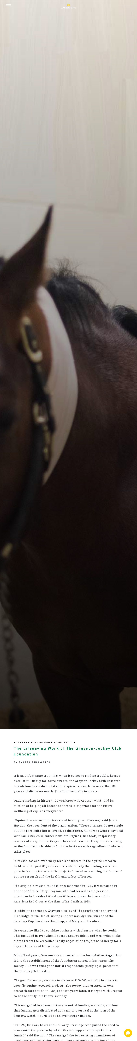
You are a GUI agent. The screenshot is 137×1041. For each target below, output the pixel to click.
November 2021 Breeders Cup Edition (45, 742)
